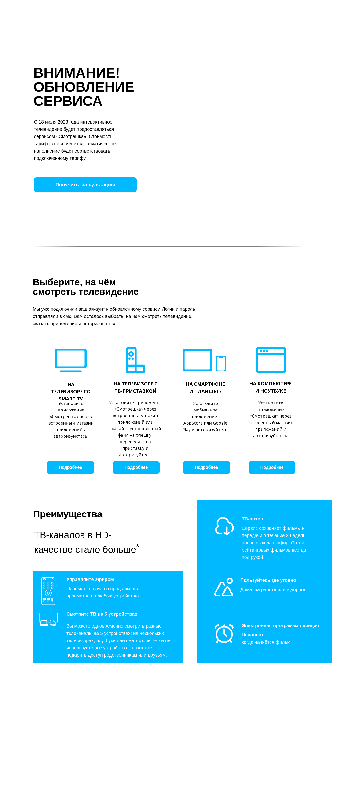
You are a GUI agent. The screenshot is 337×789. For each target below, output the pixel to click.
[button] (85, 184)
